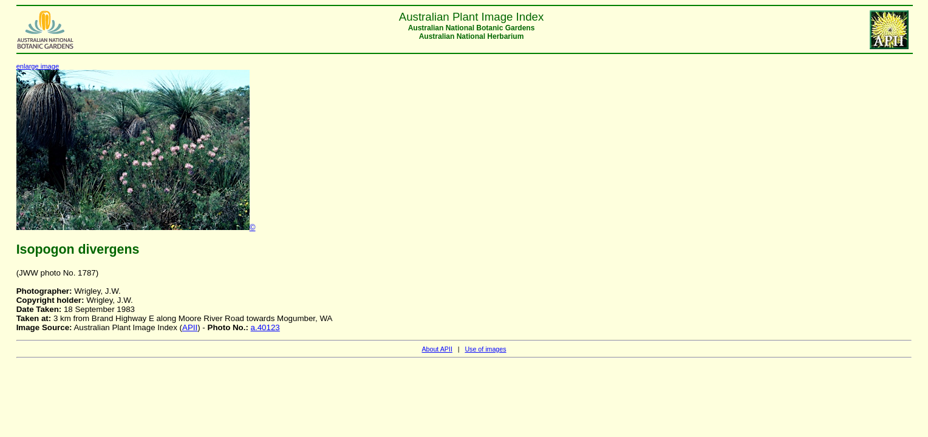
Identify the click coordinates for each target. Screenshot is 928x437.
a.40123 (265, 327)
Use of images (485, 349)
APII (189, 327)
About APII (436, 349)
